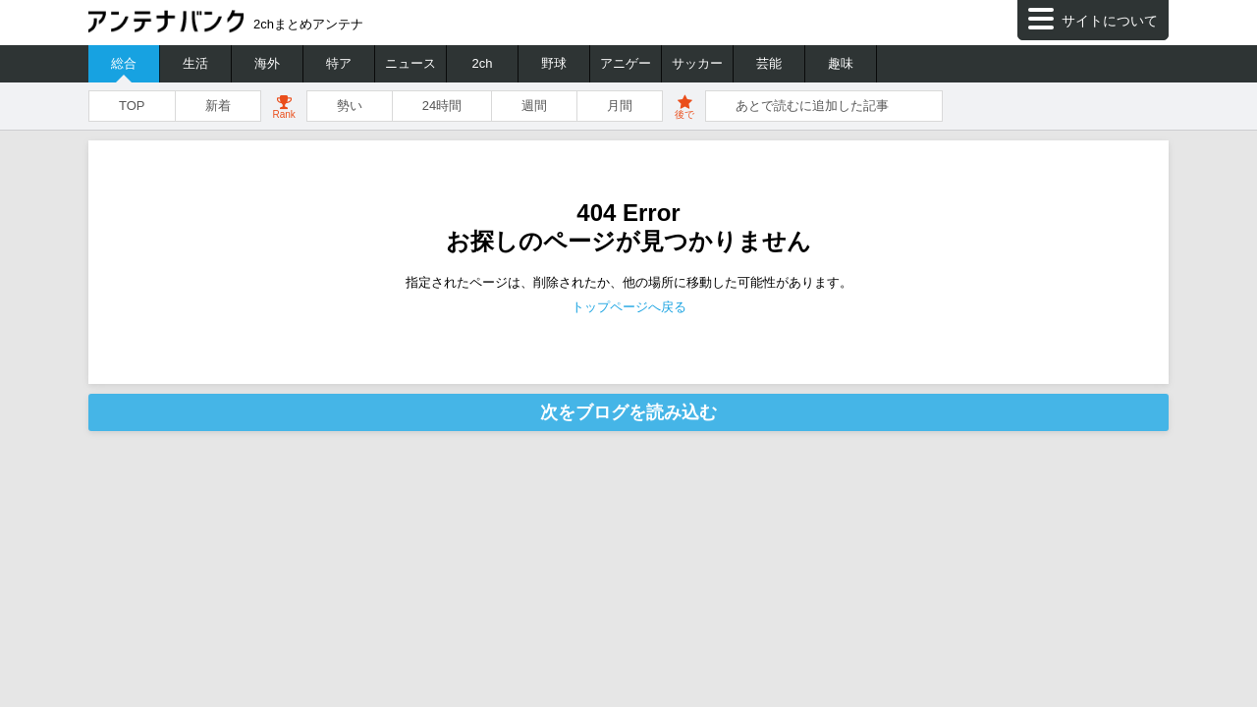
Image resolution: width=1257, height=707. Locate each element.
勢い (349, 105)
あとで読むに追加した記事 (812, 105)
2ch (482, 63)
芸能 (769, 63)
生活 (195, 63)
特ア (339, 63)
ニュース (410, 63)
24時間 (442, 105)
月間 (619, 105)
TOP (132, 105)
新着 (218, 105)
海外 (267, 63)
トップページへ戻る (629, 306)
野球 (554, 63)
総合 (124, 63)
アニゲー (625, 63)
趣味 (840, 63)
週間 (534, 105)
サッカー (697, 63)
